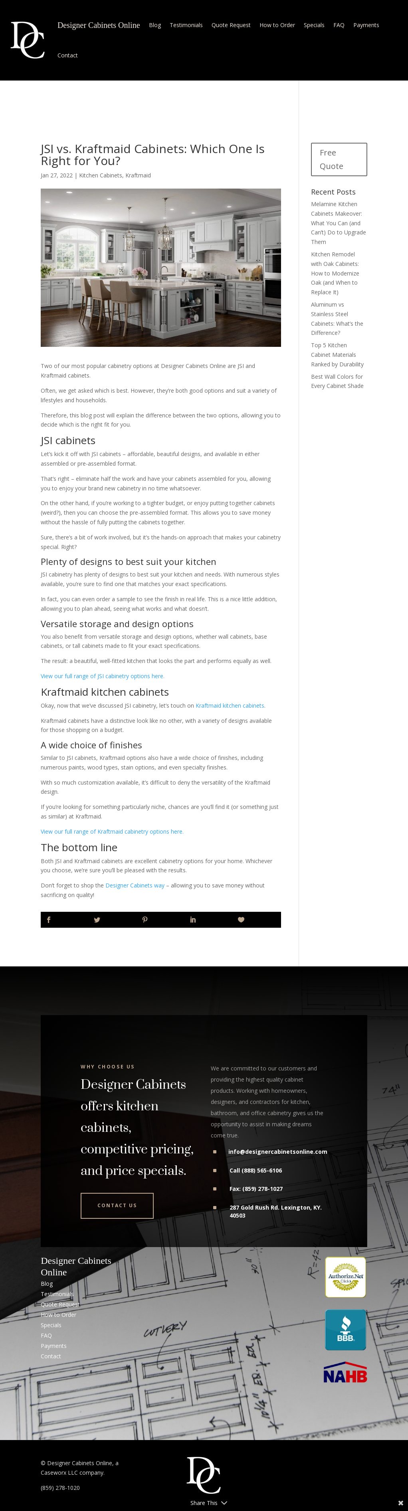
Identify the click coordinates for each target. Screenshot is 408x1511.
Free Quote (331, 159)
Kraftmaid (138, 175)
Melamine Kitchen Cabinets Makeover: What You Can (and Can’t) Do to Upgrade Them (338, 223)
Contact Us (117, 1205)
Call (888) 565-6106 (256, 1170)
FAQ (339, 25)
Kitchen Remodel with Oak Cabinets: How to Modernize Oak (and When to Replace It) (335, 273)
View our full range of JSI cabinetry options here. (103, 676)
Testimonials (186, 25)
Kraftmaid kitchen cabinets (230, 705)
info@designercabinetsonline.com (277, 1151)
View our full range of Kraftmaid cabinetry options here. (113, 831)
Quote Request (231, 25)
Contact (67, 55)
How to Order (277, 25)
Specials (314, 25)
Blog (155, 25)
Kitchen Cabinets (100, 175)
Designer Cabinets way (134, 885)
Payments (366, 25)
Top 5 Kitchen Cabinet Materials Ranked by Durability (337, 354)
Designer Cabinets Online (98, 25)
